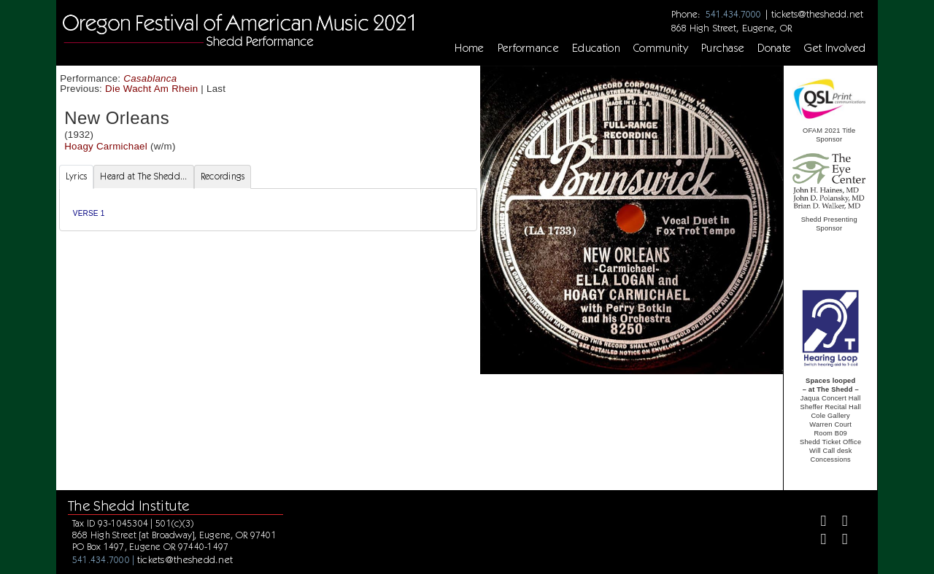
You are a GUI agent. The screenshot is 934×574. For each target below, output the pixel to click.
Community (660, 48)
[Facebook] (817, 522)
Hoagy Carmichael (105, 146)
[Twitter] (839, 522)
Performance (529, 48)
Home (469, 48)
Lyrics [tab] (77, 176)
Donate (774, 48)
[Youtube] (839, 541)
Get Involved (834, 48)
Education (596, 48)
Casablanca (150, 78)
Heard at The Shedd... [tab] (143, 176)
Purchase (723, 48)
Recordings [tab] (223, 176)
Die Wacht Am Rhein (151, 88)
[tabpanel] (268, 209)
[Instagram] (817, 541)
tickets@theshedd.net (817, 14)
